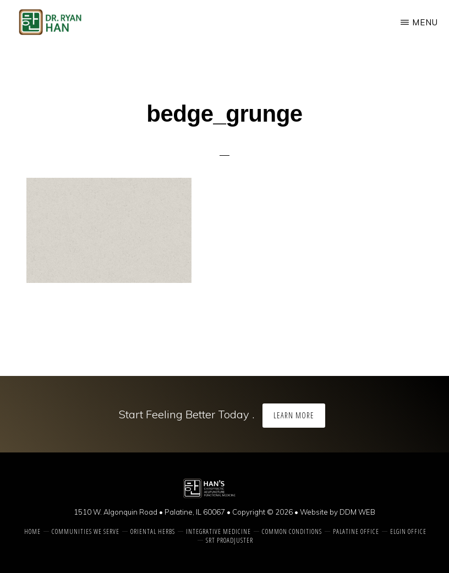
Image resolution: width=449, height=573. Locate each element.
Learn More (293, 415)
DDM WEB (357, 511)
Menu (425, 22)
